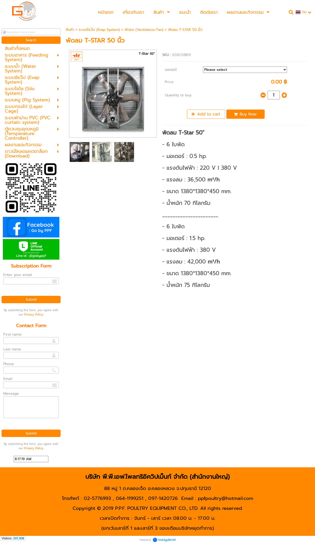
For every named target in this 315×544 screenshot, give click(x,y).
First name (12, 334)
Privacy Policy (33, 314)
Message (11, 393)
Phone (8, 364)
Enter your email (17, 274)
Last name (12, 349)
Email (7, 378)
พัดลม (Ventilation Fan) (144, 29)
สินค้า (70, 29)
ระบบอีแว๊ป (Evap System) (99, 29)
